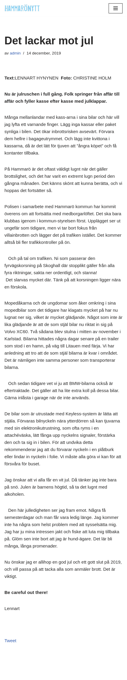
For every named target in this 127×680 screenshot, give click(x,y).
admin (15, 53)
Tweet (10, 640)
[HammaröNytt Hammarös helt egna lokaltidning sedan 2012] (22, 8)
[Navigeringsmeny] (116, 8)
